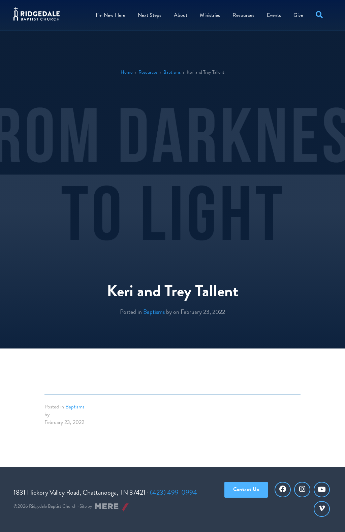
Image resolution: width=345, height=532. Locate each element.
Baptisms (172, 72)
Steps (149, 15)
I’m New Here (110, 15)
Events (274, 15)
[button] (321, 15)
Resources (243, 15)
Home (126, 72)
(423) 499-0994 (173, 492)
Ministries (210, 15)
